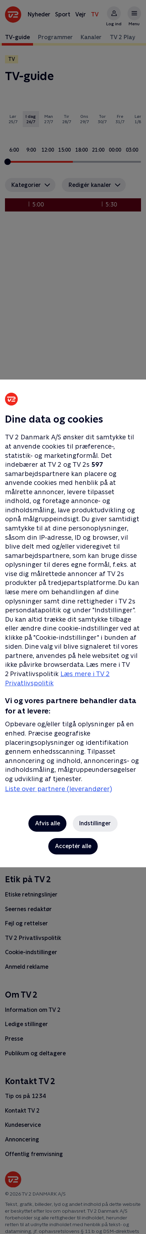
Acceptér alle (73, 846)
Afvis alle (47, 823)
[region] (73, 617)
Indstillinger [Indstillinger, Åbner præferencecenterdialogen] (95, 823)
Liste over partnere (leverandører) (58, 789)
